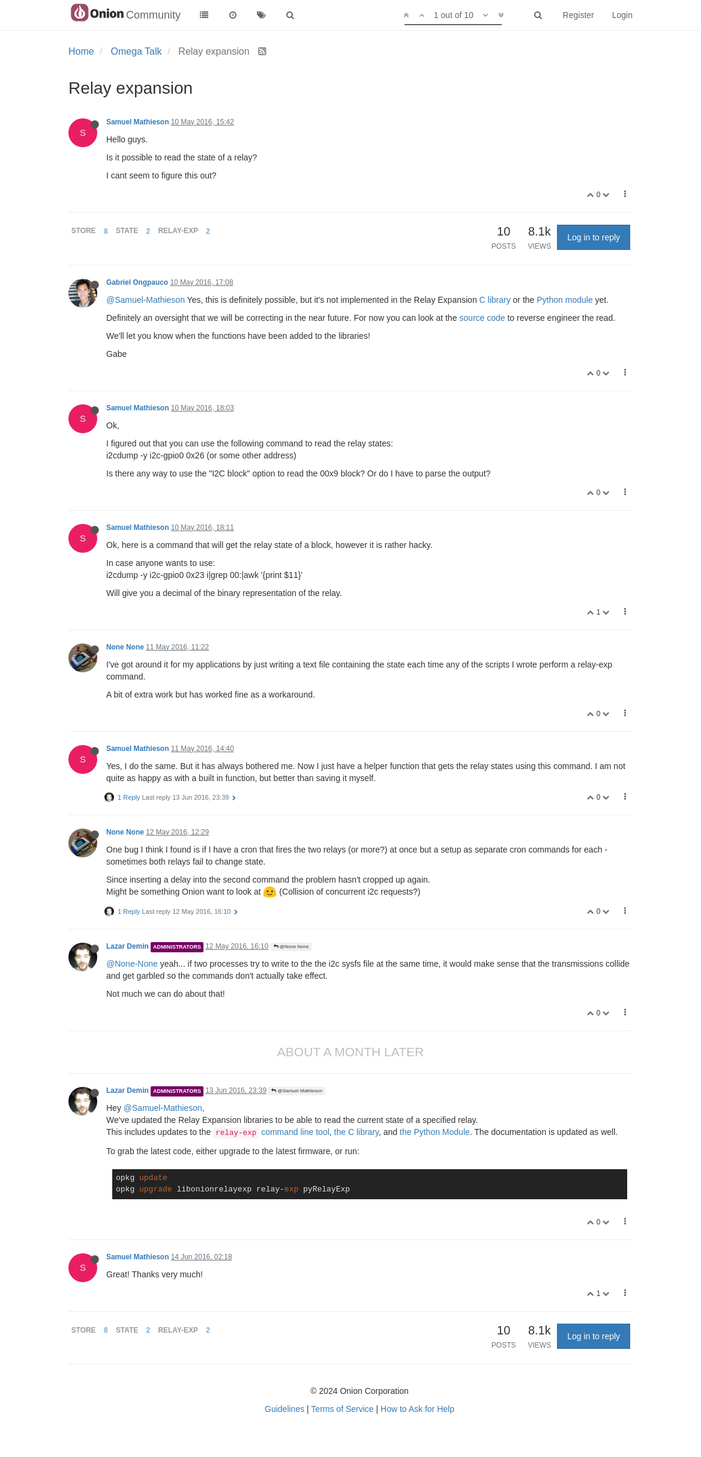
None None (125, 647)
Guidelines (284, 1409)
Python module (564, 300)
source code (482, 318)
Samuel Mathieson (137, 122)
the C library (356, 1132)
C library (495, 300)
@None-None (132, 964)
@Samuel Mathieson (296, 1091)
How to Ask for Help (417, 1409)
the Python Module (435, 1132)
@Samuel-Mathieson (145, 300)
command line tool (271, 1132)
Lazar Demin (127, 946)
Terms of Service (342, 1409)
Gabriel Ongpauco (137, 282)
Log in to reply (593, 237)
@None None (291, 946)
